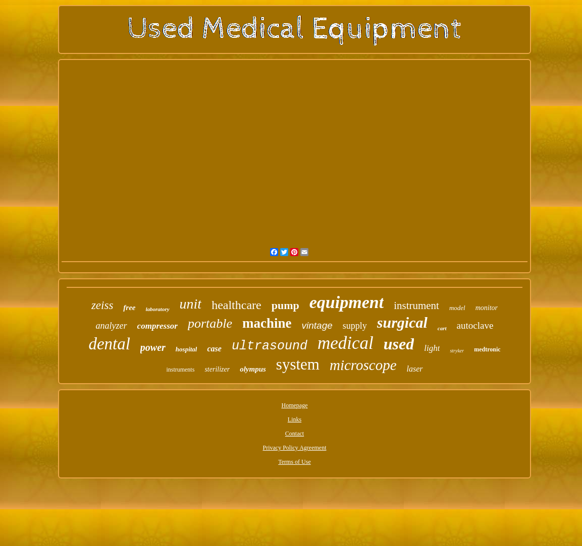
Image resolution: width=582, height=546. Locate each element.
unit (191, 304)
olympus (253, 369)
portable (210, 323)
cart (442, 328)
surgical (402, 322)
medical (346, 343)
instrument (416, 305)
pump (285, 305)
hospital (186, 349)
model (457, 308)
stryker (457, 350)
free (129, 308)
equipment (346, 302)
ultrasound (269, 346)
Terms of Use (294, 461)
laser (415, 369)
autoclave (475, 325)
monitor (486, 308)
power (153, 347)
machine (267, 323)
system (298, 364)
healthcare (236, 305)
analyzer (111, 326)
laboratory (158, 309)
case (214, 348)
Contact (294, 433)
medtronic (487, 349)
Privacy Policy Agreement (295, 447)
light (432, 348)
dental (109, 344)
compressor (157, 326)
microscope (363, 365)
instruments (180, 369)
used (399, 344)
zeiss (102, 305)
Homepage (295, 405)
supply (355, 326)
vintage (317, 325)
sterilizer (217, 369)
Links (294, 419)
